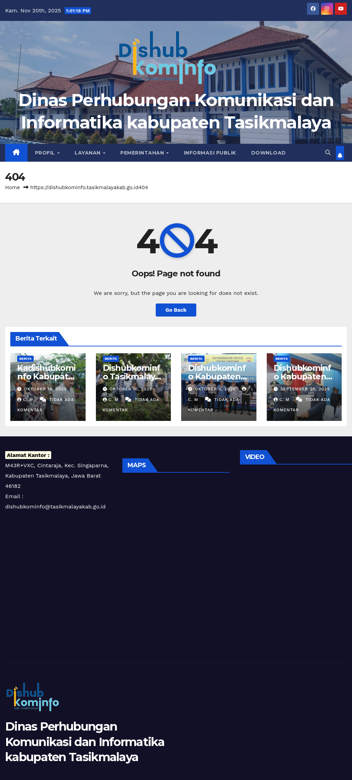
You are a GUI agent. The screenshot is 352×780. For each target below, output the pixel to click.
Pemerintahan (143, 153)
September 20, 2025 (305, 389)
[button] (328, 152)
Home (12, 187)
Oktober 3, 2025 (216, 389)
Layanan (88, 153)
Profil (46, 153)
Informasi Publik (210, 153)
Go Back (176, 310)
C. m (26, 399)
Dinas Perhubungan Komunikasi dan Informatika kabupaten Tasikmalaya (85, 741)
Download (268, 153)
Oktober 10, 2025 (130, 389)
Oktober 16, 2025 (45, 389)
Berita (25, 358)
